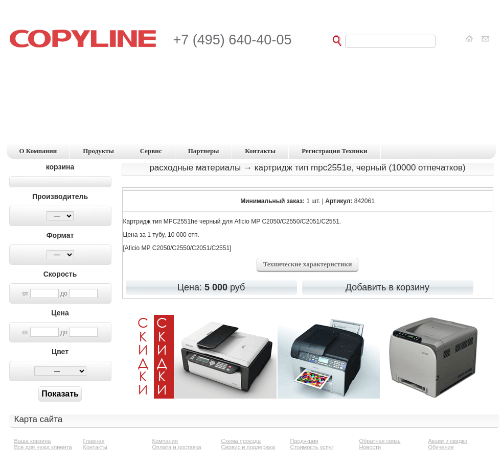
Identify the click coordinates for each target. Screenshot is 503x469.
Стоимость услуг (312, 447)
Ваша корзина (32, 441)
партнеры (203, 151)
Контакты (95, 447)
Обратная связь (380, 441)
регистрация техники (334, 151)
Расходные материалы (195, 167)
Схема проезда (241, 441)
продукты (98, 151)
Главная (94, 441)
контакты (260, 151)
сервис (151, 151)
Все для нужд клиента (43, 447)
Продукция (304, 441)
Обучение (441, 447)
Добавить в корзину (387, 287)
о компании (38, 151)
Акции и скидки (448, 441)
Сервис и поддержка (248, 447)
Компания (165, 441)
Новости (370, 447)
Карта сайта (38, 419)
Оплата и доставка (176, 447)
